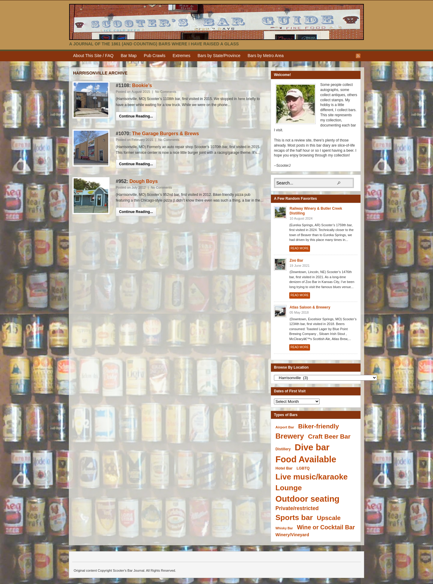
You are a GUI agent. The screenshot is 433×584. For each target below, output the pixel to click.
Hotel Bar (284, 468)
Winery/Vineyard (292, 534)
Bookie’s (142, 85)
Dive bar (312, 447)
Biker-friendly (318, 426)
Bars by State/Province (219, 55)
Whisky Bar (284, 528)
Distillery (283, 449)
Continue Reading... (136, 116)
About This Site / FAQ (93, 55)
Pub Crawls (154, 55)
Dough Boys (143, 181)
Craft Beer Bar (329, 436)
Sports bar (294, 517)
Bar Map (129, 55)
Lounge (288, 488)
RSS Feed (358, 55)
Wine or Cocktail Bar (326, 527)
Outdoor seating (307, 498)
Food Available (305, 459)
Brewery (289, 436)
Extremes (181, 55)
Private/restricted (297, 508)
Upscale (329, 517)
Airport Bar (284, 427)
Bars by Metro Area (265, 55)
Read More (299, 248)
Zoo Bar (296, 260)
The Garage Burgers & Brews (165, 133)
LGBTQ (302, 468)
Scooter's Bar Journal (216, 22)
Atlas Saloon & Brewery (310, 307)
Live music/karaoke (311, 476)
